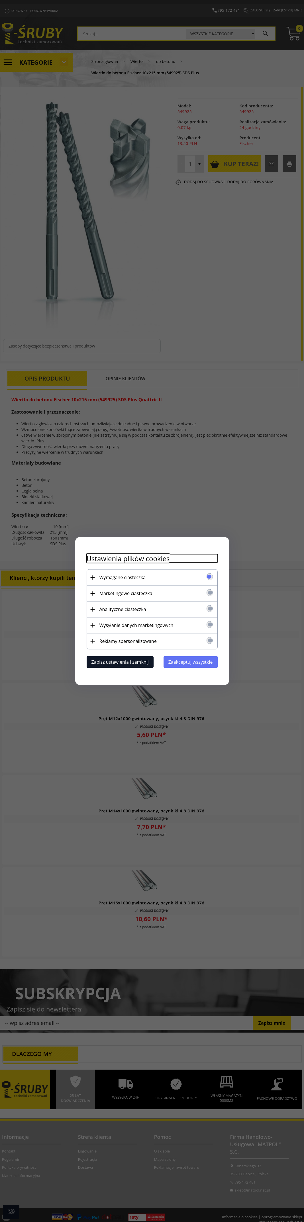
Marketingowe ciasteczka (125, 593)
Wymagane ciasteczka (122, 577)
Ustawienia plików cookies (128, 558)
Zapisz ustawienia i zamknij (120, 662)
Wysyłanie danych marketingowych (136, 625)
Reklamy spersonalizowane (128, 641)
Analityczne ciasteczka (122, 609)
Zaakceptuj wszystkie (190, 662)
